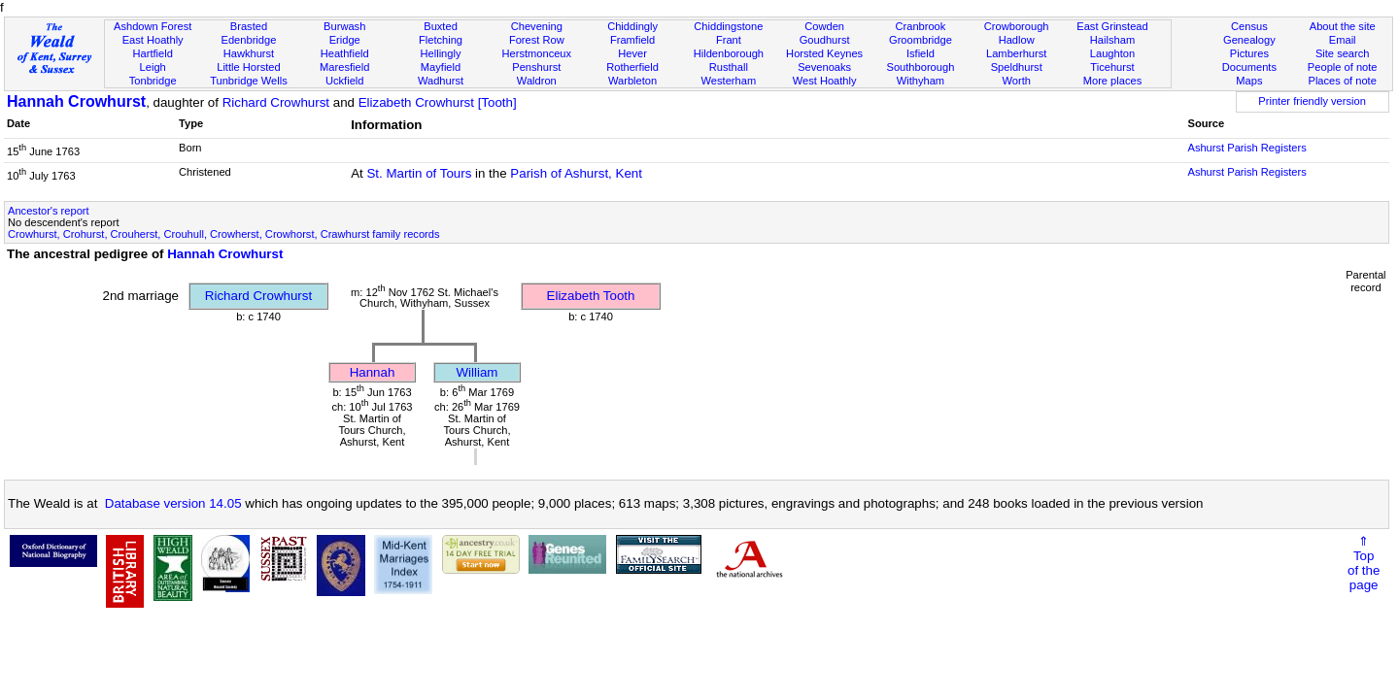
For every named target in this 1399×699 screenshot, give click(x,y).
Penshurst (536, 67)
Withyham (920, 80)
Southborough (921, 67)
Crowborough (1016, 26)
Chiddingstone (728, 26)
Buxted (441, 26)
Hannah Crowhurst (76, 101)
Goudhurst (825, 40)
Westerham (729, 80)
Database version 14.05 (173, 503)
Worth (1016, 80)
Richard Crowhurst (275, 102)
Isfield (920, 53)
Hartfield (152, 53)
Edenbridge (249, 40)
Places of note (1342, 80)
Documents (1249, 67)
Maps (1249, 80)
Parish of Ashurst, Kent (576, 173)
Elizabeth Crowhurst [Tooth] (437, 102)
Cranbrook (920, 26)
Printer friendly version (1312, 101)
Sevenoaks (824, 67)
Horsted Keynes (824, 53)
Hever (632, 53)
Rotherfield (632, 67)
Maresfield (344, 67)
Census (1249, 26)
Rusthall (728, 67)
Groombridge (920, 40)
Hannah (372, 372)
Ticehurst (1112, 67)
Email (1342, 40)
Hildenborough (729, 53)
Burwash (344, 26)
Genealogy (1249, 40)
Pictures (1249, 53)
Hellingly (441, 53)
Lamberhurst (1016, 53)
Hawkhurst (248, 53)
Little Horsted (248, 67)
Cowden (824, 26)
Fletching (440, 40)
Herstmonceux (536, 53)
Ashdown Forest (152, 26)
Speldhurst (1016, 67)
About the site (1343, 26)
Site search (1342, 53)
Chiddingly (632, 26)
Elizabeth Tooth (591, 295)
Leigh (153, 67)
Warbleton (632, 80)
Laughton (1112, 53)
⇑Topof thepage (1364, 563)
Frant (728, 40)
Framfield (632, 40)
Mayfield (441, 67)
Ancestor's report (48, 210)
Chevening (537, 26)
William (477, 372)
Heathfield (345, 53)
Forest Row (536, 40)
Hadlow (1017, 40)
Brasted (248, 26)
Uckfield (344, 80)
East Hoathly (153, 40)
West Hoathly (825, 80)
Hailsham (1112, 40)
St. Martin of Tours (418, 173)
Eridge (344, 40)
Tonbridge (153, 80)
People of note (1343, 67)
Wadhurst (440, 80)
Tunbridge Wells (249, 80)
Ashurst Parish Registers (1246, 147)
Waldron (537, 80)
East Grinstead (1111, 26)
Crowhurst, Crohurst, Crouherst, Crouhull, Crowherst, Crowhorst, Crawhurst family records (224, 234)
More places (1113, 80)
